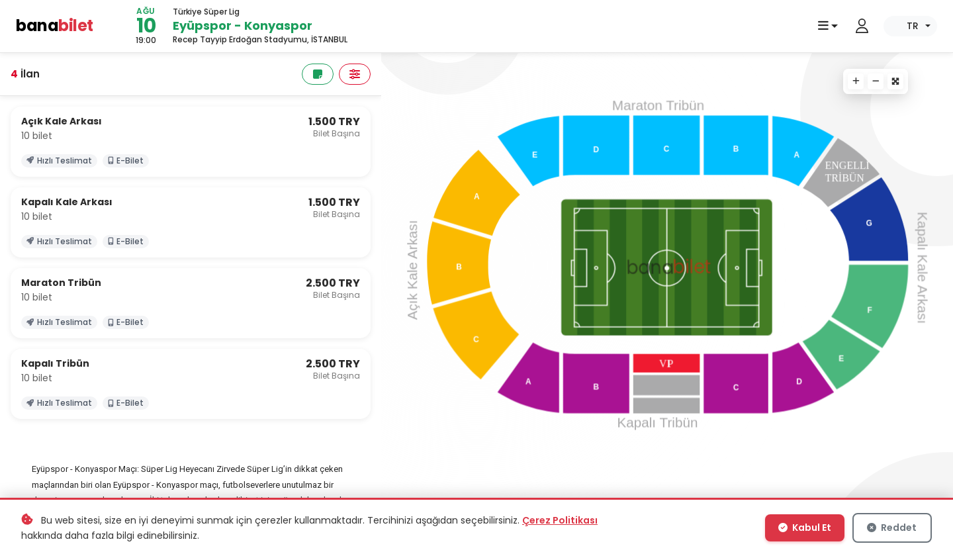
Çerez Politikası (560, 520)
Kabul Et (804, 527)
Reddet (892, 527)
